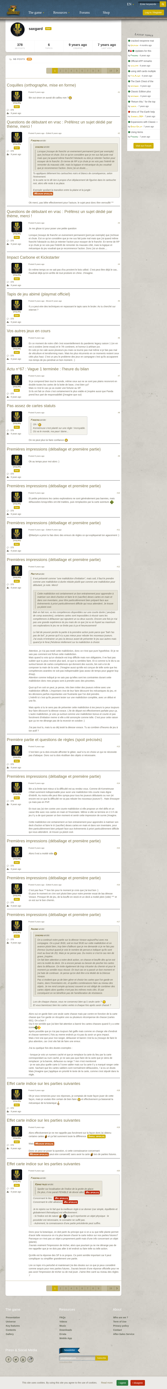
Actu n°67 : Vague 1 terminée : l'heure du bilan (48, 369)
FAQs (62, 1317)
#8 (119, 413)
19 (110, 70)
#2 (119, 133)
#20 (118, 1171)
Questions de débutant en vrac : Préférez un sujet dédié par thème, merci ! (59, 124)
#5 (119, 301)
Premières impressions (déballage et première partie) (54, 449)
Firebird (35, 141)
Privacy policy (121, 1325)
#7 (119, 376)
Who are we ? (120, 1317)
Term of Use (119, 1321)
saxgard (17, 103)
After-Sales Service (123, 1334)
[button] (130, 4)
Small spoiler (96, 1136)
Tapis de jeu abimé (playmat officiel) (38, 294)
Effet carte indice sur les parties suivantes (43, 1083)
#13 (118, 746)
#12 (118, 567)
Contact (117, 1330)
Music (62, 1325)
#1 (119, 92)
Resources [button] (61, 12)
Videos (63, 1321)
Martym (34, 574)
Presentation (13, 1317)
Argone (34, 929)
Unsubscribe (65, 1362)
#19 (118, 1127)
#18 (118, 1090)
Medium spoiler (43, 193)
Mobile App (65, 1338)
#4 (119, 264)
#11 (118, 530)
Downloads (65, 1330)
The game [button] (36, 12)
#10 (118, 493)
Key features (13, 1325)
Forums (85, 12)
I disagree (138, 1383)
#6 (119, 338)
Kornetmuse (41, 1184)
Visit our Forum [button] (143, 145)
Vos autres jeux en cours (28, 331)
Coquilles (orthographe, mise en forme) (41, 85)
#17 (118, 922)
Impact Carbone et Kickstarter (33, 257)
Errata (62, 1334)
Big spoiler (92, 1192)
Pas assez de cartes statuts (31, 405)
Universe (11, 1321)
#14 (118, 783)
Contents (11, 1330)
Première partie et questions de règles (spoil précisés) (54, 739)
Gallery (10, 1334)
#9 (119, 456)
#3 (119, 223)
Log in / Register (153, 12)
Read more (107, 1382)
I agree (122, 1383)
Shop (106, 12)
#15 (118, 848)
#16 (118, 885)
